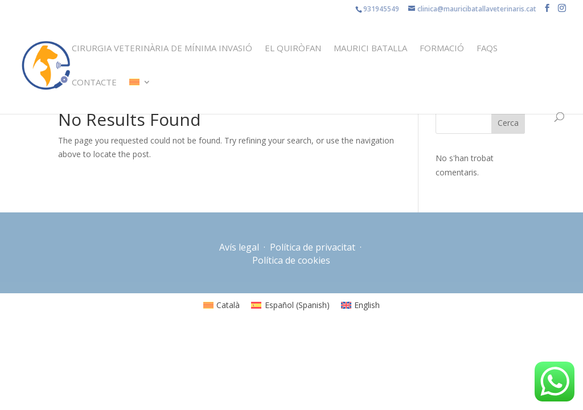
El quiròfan (293, 49)
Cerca (508, 122)
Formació (442, 49)
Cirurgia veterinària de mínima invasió (162, 49)
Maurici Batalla (370, 49)
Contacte (94, 83)
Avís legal (240, 247)
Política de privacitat (312, 247)
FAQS (487, 49)
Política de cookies (291, 260)
